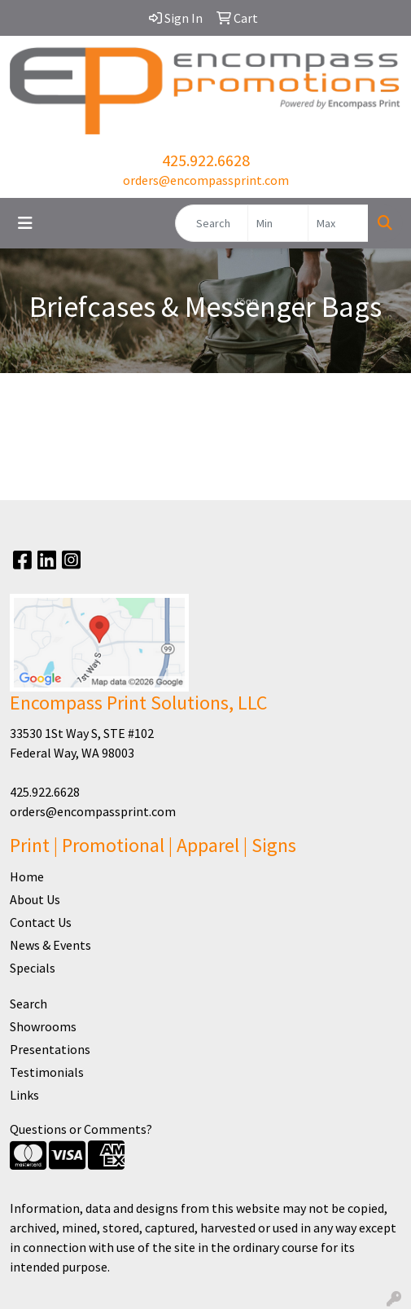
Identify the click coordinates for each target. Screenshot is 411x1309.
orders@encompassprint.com (206, 180)
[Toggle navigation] (25, 223)
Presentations (50, 1049)
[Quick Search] (211, 223)
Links (24, 1095)
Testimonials (47, 1072)
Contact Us (41, 922)
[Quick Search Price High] (338, 223)
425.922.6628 (206, 160)
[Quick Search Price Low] (277, 223)
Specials (32, 968)
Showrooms (43, 1026)
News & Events (50, 945)
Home (27, 876)
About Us (35, 899)
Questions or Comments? (81, 1129)
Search (28, 1003)
